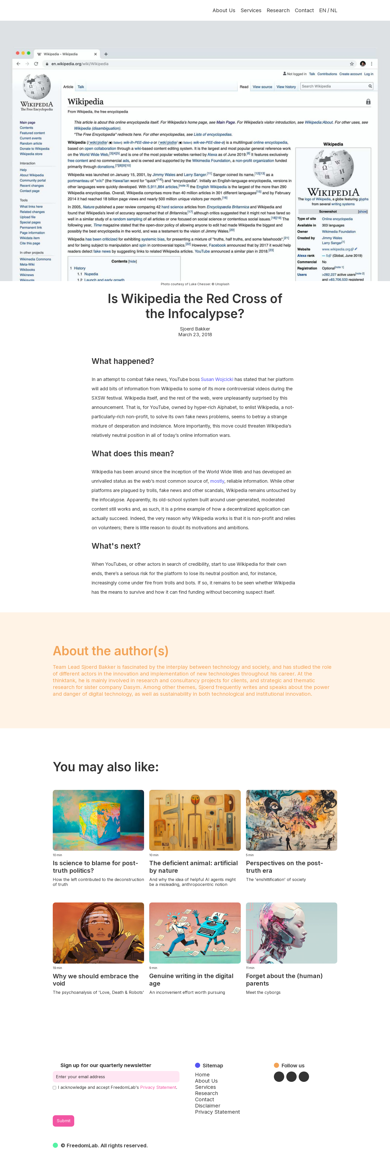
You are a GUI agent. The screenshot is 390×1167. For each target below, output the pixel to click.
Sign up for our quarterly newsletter (106, 1065)
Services (251, 10)
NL (333, 10)
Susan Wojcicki (217, 379)
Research (278, 10)
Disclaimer (207, 1106)
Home (202, 1074)
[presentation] (92, 1102)
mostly (217, 481)
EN (322, 10)
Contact (304, 10)
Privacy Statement (158, 1087)
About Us (224, 10)
